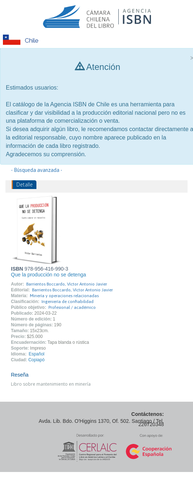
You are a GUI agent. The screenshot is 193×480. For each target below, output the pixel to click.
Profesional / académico (72, 307)
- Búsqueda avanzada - (36, 170)
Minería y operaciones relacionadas (64, 295)
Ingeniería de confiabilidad (68, 301)
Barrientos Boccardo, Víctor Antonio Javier (66, 284)
